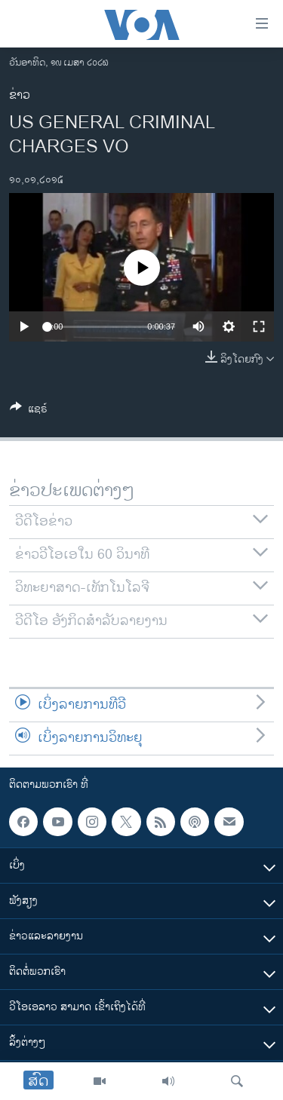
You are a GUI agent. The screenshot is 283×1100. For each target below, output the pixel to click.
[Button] (29, 411)
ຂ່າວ (19, 95)
